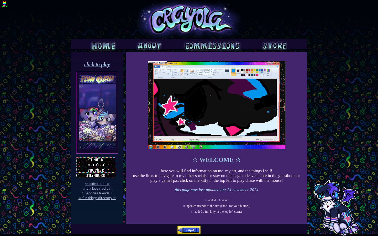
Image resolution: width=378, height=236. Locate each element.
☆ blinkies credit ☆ (97, 188)
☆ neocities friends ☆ (97, 193)
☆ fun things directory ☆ (97, 198)
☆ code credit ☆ (97, 184)
